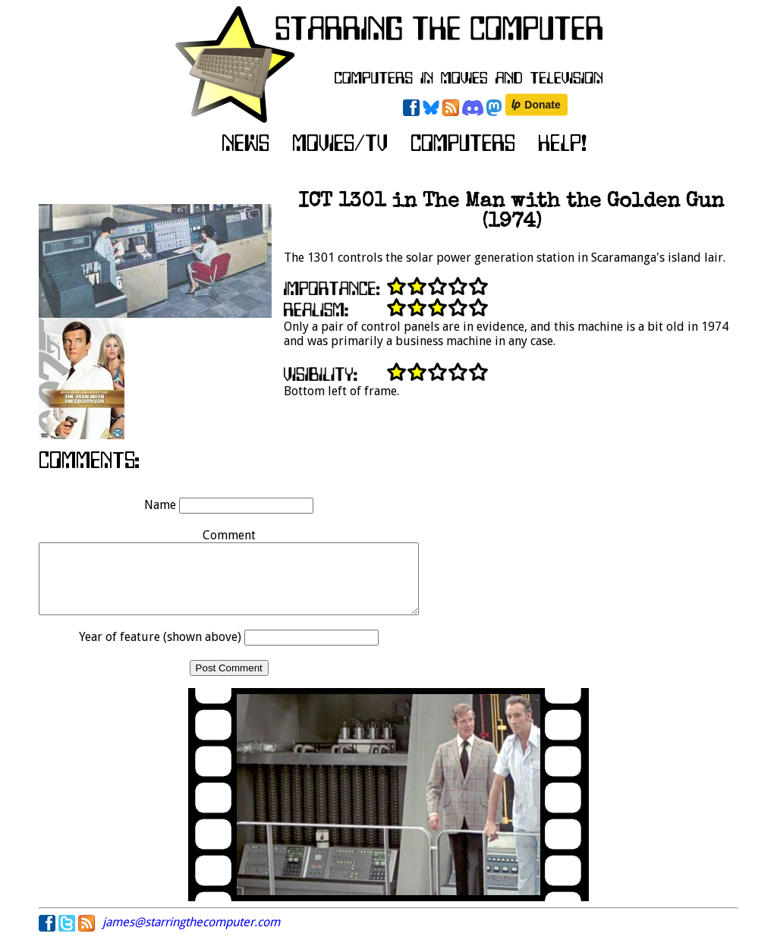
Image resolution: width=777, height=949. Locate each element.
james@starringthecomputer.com (191, 936)
